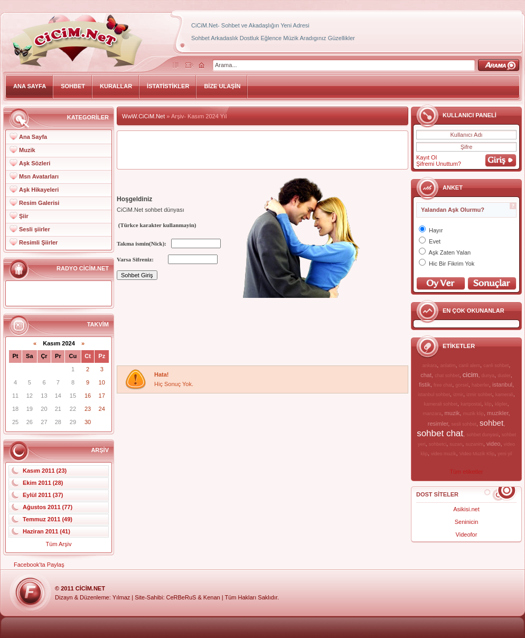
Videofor (466, 534)
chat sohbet (447, 375)
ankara (430, 365)
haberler (480, 385)
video (493, 443)
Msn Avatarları (39, 176)
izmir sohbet (479, 394)
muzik (452, 413)
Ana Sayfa (33, 137)
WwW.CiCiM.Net (143, 116)
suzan (455, 444)
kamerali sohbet (440, 404)
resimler (438, 423)
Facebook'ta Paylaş (39, 564)
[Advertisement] (157, 332)
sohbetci (438, 444)
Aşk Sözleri (34, 163)
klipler (501, 404)
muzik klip (473, 413)
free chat (443, 385)
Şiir (24, 216)
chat (426, 375)
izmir (458, 394)
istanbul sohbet (434, 394)
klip (488, 404)
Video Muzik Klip (477, 453)
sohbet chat (440, 433)
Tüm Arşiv (59, 544)
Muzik (27, 150)
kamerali (504, 394)
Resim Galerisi (39, 203)
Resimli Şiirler (38, 242)
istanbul (502, 384)
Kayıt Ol (426, 157)
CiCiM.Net (90, 588)
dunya (488, 375)
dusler (504, 375)
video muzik (443, 453)
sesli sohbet (463, 424)
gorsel (461, 385)
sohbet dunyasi (482, 434)
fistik (424, 384)
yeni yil (505, 453)
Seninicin (467, 522)
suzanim (474, 444)
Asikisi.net (466, 509)
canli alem (470, 365)
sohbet (491, 422)
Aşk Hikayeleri (39, 189)
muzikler (497, 413)
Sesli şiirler (34, 229)
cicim (471, 375)
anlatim (447, 365)
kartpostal (471, 404)
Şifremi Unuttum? (438, 164)
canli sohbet (496, 365)
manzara (432, 413)
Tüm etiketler (466, 471)
